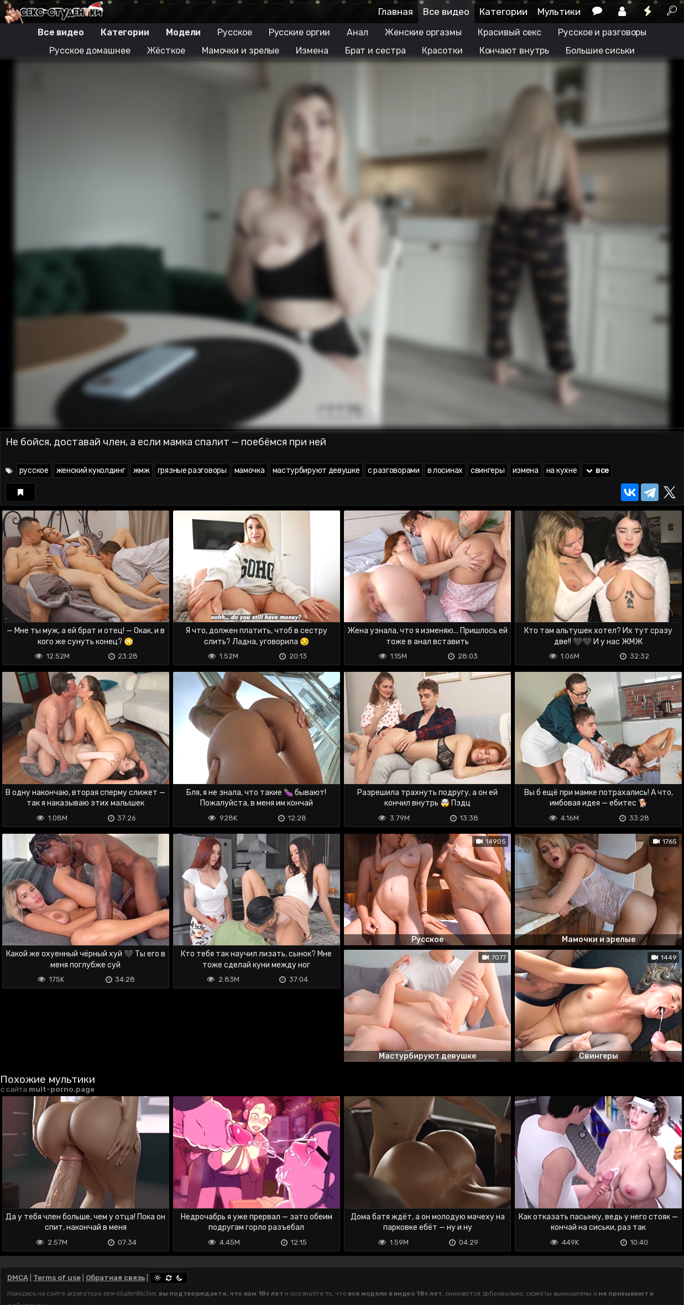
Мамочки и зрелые (240, 50)
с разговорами (394, 470)
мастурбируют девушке (316, 470)
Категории (503, 11)
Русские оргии (300, 32)
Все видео (446, 11)
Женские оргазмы (423, 32)
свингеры (488, 470)
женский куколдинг (91, 470)
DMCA (17, 1278)
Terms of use (57, 1278)
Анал (357, 32)
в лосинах (445, 470)
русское (34, 470)
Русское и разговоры (602, 32)
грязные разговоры (192, 470)
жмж (141, 470)
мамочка (249, 470)
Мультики (559, 11)
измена (526, 470)
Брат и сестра (375, 50)
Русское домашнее (89, 50)
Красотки (442, 50)
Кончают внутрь (514, 50)
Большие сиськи (600, 50)
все (596, 470)
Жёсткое (166, 50)
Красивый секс (509, 32)
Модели (183, 32)
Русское (234, 32)
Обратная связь (115, 1278)
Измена (312, 50)
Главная (395, 11)
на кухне (561, 470)
